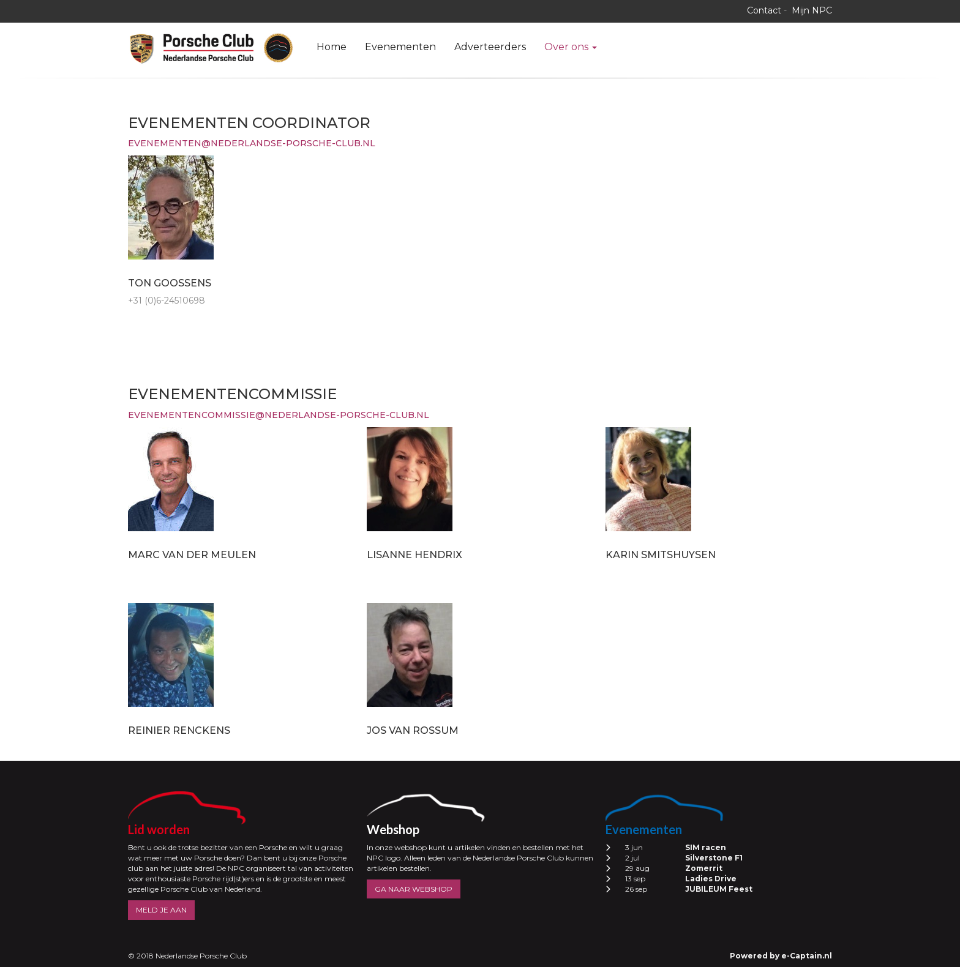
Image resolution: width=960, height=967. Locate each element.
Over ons (570, 47)
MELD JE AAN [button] (161, 909)
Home (332, 47)
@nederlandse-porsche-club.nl (251, 143)
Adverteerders (490, 47)
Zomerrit (703, 868)
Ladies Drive (711, 878)
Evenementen (400, 47)
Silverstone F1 (714, 857)
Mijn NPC (812, 10)
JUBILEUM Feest (718, 889)
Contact (764, 10)
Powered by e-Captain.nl (781, 955)
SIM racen (705, 847)
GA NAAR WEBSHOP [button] (413, 889)
